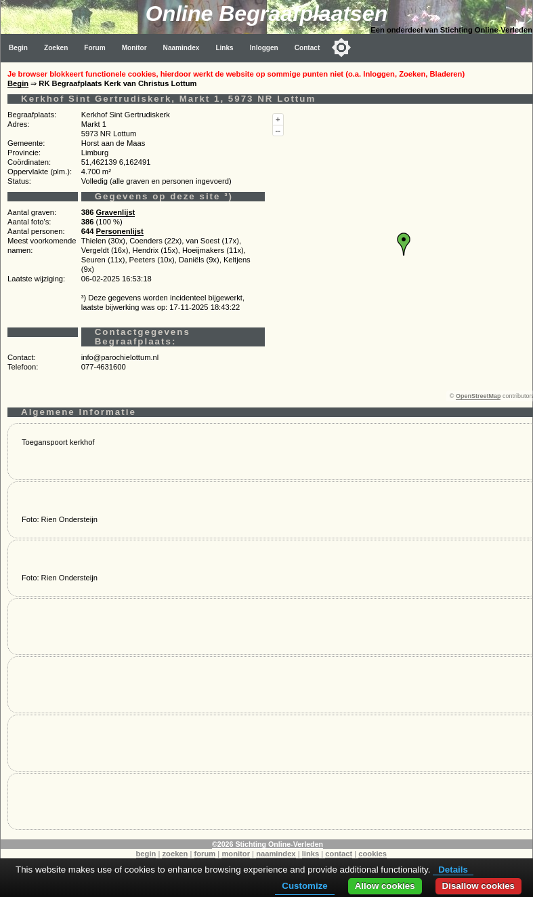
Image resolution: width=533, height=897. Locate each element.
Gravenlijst (115, 212)
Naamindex (181, 48)
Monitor (134, 48)
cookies (372, 854)
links (311, 854)
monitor (235, 854)
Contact (307, 48)
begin (146, 854)
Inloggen (264, 48)
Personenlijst (120, 231)
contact (338, 854)
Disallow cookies (478, 886)
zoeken (175, 854)
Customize (304, 886)
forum (205, 854)
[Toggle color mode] (341, 47)
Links (224, 48)
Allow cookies (385, 886)
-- (278, 130)
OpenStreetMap (478, 396)
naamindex (275, 854)
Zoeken (56, 48)
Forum (94, 48)
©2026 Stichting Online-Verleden (267, 844)
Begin (18, 48)
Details (453, 869)
